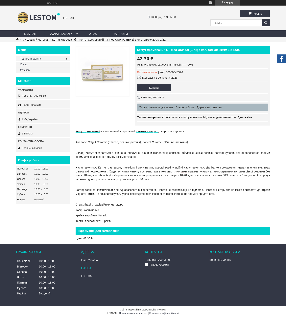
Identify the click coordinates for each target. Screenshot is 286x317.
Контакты (121, 33)
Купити (154, 87)
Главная (30, 33)
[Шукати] (266, 22)
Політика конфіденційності (164, 313)
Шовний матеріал (38, 39)
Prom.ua (161, 309)
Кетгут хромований (64, 39)
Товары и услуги (60, 33)
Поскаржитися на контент (133, 313)
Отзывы (25, 70)
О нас (93, 33)
